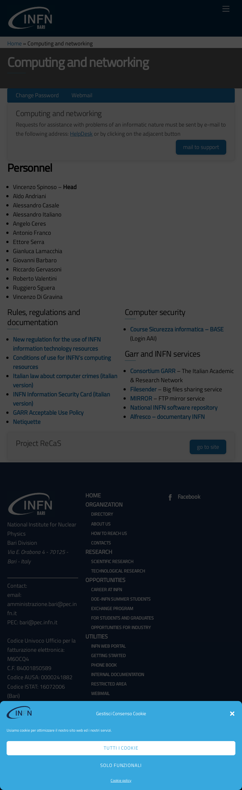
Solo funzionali (121, 765)
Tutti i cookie (121, 747)
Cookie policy (121, 780)
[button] (232, 713)
